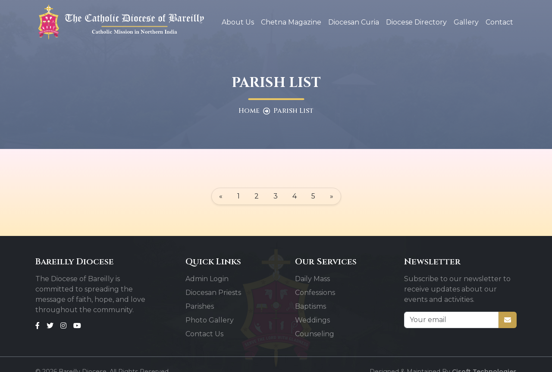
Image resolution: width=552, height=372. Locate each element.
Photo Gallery (209, 320)
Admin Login (207, 279)
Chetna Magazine (291, 22)
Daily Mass (312, 279)
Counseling (314, 334)
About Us (238, 22)
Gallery (466, 22)
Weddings (312, 320)
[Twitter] (50, 325)
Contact (499, 22)
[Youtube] (77, 325)
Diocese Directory (416, 22)
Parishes (199, 306)
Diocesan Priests (213, 292)
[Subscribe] (508, 320)
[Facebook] (37, 325)
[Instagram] (63, 325)
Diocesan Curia (353, 22)
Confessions (315, 292)
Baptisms (310, 306)
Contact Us (204, 334)
